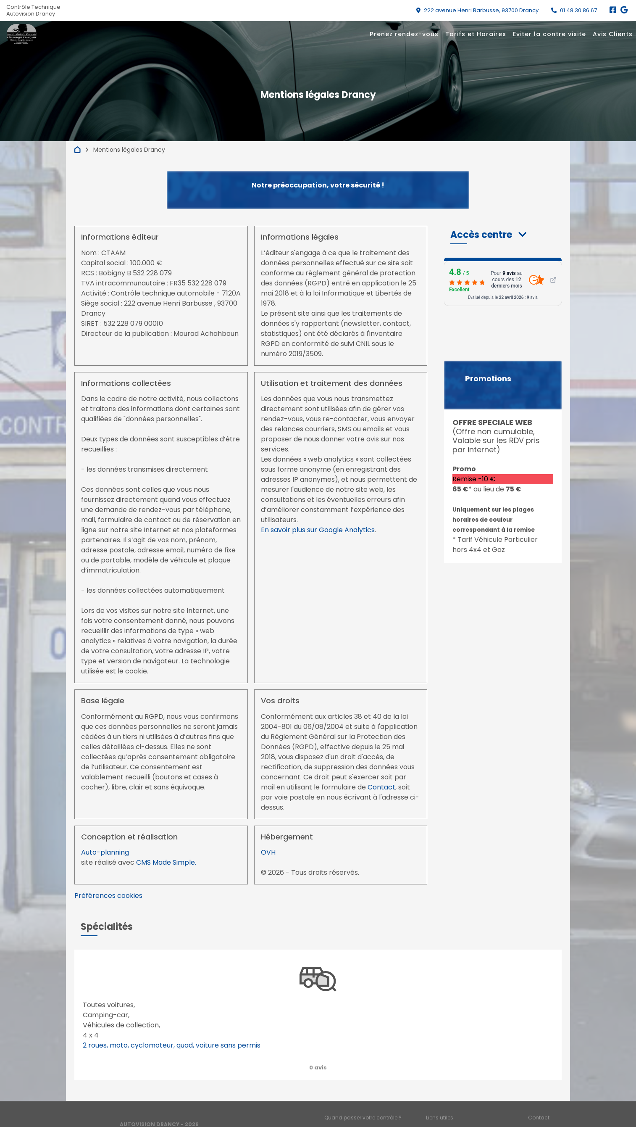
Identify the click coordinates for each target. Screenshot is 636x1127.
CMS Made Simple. (166, 862)
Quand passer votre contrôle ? (363, 1096)
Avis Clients (613, 34)
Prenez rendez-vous (404, 34)
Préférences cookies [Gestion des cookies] (553, 1110)
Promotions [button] (488, 378)
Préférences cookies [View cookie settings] (108, 895)
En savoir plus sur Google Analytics (318, 530)
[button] (488, 234)
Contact (381, 787)
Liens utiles (439, 1096)
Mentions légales (346, 1110)
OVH (268, 852)
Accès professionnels (453, 1110)
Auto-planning (105, 852)
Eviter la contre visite (549, 34)
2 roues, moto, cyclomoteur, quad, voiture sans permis (171, 1045)
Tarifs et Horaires (475, 34)
